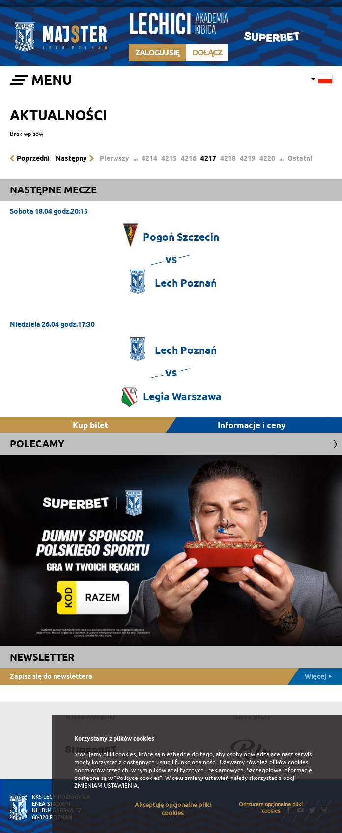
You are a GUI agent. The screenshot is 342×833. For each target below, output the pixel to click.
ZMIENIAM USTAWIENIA (106, 786)
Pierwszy (114, 158)
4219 (248, 158)
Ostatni (299, 158)
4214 (149, 158)
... (135, 158)
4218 (228, 158)
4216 (189, 158)
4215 (169, 158)
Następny (71, 158)
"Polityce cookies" (138, 778)
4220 (267, 158)
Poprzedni (33, 158)
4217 (208, 158)
